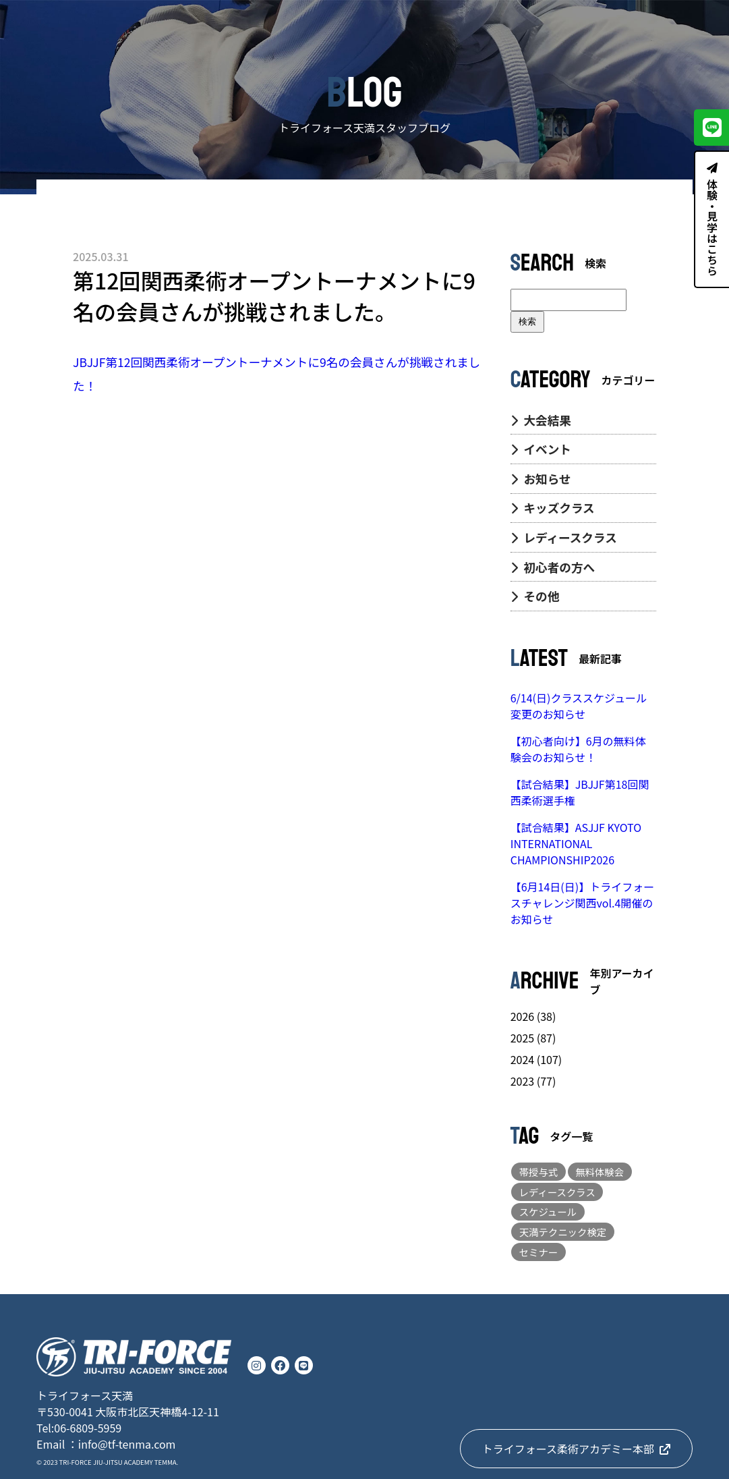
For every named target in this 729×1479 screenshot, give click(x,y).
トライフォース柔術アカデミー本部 (576, 1449)
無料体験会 (599, 1172)
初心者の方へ (553, 567)
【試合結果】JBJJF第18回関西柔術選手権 (580, 792)
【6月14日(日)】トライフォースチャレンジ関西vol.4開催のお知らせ (582, 902)
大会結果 (541, 420)
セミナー (538, 1252)
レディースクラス (564, 537)
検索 (527, 321)
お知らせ (541, 478)
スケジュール (548, 1211)
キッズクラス (553, 507)
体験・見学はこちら (712, 219)
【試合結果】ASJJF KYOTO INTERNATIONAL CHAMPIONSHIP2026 (576, 843)
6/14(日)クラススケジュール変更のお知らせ (579, 706)
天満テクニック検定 (563, 1232)
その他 (535, 596)
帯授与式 (538, 1172)
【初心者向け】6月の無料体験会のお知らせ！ (578, 749)
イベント (541, 449)
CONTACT (678, 25)
